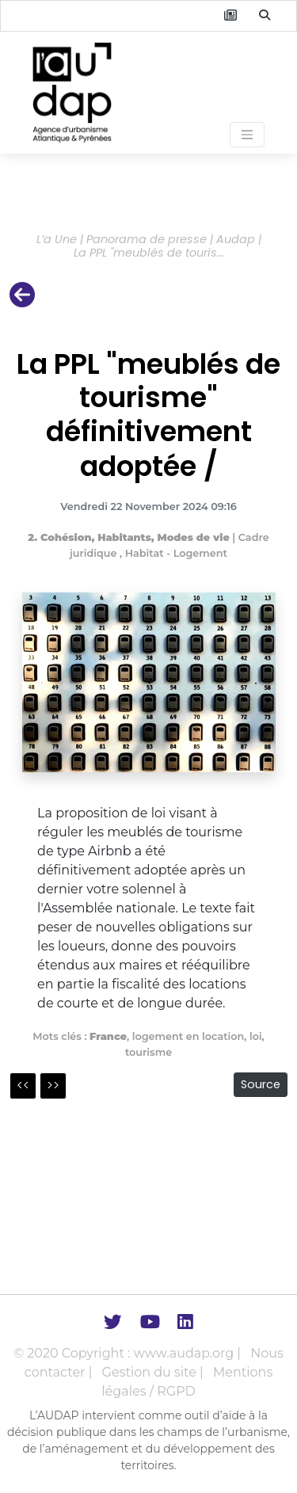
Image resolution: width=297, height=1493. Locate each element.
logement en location (188, 1036)
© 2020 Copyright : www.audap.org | (128, 1353)
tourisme (148, 1052)
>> (53, 1085)
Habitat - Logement (176, 553)
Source (260, 1084)
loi (255, 1036)
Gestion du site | (154, 1372)
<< (23, 1085)
